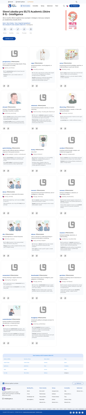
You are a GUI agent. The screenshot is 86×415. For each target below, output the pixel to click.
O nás (28, 393)
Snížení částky (26, 362)
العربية (26, 409)
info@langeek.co (8, 398)
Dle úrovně (41, 391)
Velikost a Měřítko (7, 359)
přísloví (53, 399)
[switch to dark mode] (76, 1)
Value (45, 366)
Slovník (10, 1)
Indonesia (39, 409)
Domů (4, 23)
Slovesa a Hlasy (67, 399)
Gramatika (67, 388)
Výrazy (53, 388)
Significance (6, 366)
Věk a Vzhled (26, 373)
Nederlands (81, 409)
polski (65, 409)
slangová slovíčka (55, 391)
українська (13, 409)
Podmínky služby (39, 412)
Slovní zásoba (10, 23)
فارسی (34, 409)
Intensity (45, 362)
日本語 (54, 409)
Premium (30, 2)
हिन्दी (23, 409)
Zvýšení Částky (6, 362)
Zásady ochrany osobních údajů (29, 412)
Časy (65, 396)
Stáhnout (78, 383)
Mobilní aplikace (20, 2)
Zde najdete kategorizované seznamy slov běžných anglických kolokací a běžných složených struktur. (30, 399)
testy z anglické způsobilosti (22, 23)
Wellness (45, 373)
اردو (73, 409)
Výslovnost (79, 388)
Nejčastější (41, 399)
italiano (3, 409)
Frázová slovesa (55, 396)
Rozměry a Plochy (27, 359)
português (49, 409)
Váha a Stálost (46, 359)
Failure (65, 369)
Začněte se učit (9, 38)
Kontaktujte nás (30, 396)
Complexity (66, 366)
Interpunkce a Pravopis (67, 393)
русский (8, 409)
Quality (25, 369)
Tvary (65, 359)
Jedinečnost (26, 366)
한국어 (61, 409)
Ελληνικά (69, 409)
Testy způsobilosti (42, 396)
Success (45, 369)
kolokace (54, 393)
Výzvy (5, 369)
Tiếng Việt (19, 409)
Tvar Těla (5, 373)
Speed (65, 362)
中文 (57, 409)
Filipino (30, 409)
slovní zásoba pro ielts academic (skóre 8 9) (14, 24)
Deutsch (44, 409)
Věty (65, 391)
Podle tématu (42, 393)
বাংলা (77, 409)
